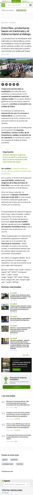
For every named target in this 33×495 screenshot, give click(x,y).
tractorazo (14, 459)
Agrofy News (4, 22)
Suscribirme (16, 387)
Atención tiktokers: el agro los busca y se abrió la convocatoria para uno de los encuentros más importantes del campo (15, 158)
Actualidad (12, 22)
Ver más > (26, 355)
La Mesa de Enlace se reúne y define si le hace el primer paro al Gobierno (16, 171)
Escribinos (16, 369)
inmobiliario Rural (8, 464)
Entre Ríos (20, 464)
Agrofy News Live (21, 10)
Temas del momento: (7, 10)
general (5, 459)
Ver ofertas (5, 493)
